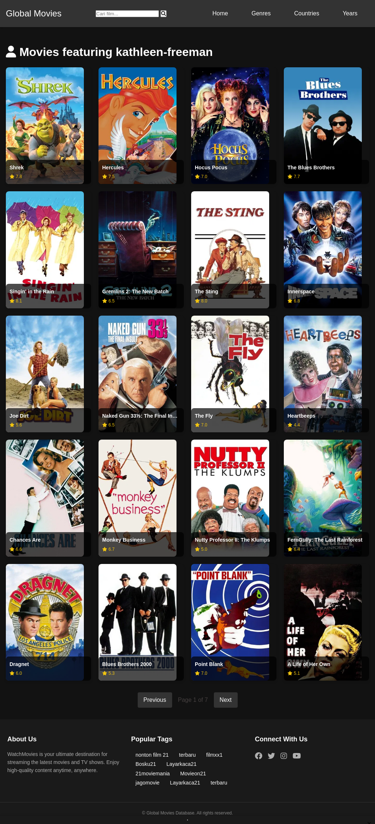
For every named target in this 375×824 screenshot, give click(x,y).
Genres (261, 13)
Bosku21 (145, 764)
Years (350, 13)
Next (226, 700)
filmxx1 (214, 755)
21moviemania (152, 773)
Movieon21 (193, 773)
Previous (155, 700)
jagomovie (147, 783)
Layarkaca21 (181, 764)
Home (220, 13)
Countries (306, 13)
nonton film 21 (151, 755)
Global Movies (34, 13)
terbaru (187, 755)
